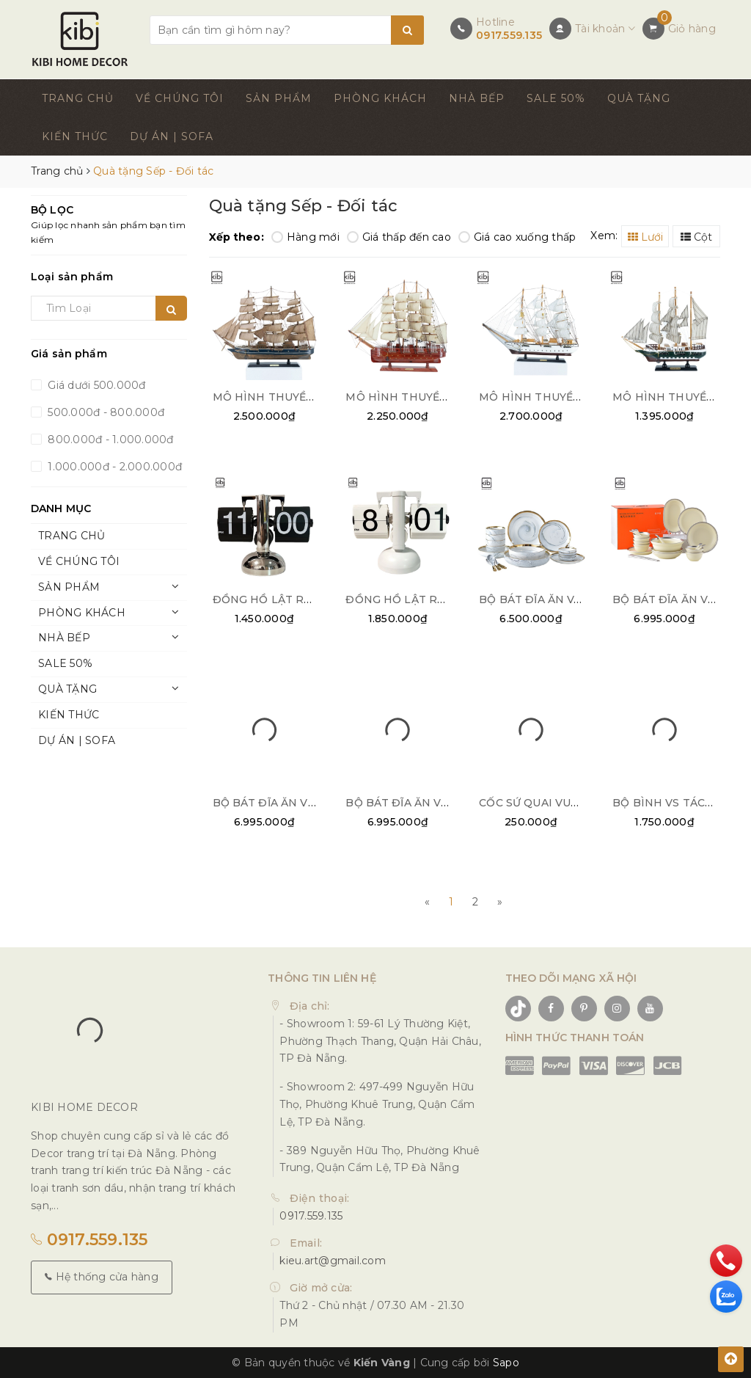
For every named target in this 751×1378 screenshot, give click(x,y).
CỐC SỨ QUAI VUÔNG (537, 801)
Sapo (506, 1361)
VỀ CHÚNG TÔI (180, 98)
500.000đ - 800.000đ (104, 412)
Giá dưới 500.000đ (95, 385)
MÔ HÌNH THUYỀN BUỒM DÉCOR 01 (313, 396)
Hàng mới (305, 237)
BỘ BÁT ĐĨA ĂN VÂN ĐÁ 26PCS (563, 598)
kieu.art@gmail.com (332, 1259)
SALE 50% (556, 98)
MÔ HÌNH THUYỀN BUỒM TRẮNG (571, 396)
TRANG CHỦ (78, 98)
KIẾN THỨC (75, 136)
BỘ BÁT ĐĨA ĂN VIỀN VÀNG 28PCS (306, 801)
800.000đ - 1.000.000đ (109, 439)
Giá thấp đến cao (399, 237)
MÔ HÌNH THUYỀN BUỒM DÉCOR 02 (446, 396)
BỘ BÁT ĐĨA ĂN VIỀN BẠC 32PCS (435, 801)
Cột (696, 237)
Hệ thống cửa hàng (101, 1276)
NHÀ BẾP (477, 98)
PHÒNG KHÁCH (380, 98)
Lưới (645, 237)
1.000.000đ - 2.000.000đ (113, 466)
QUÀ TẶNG (638, 98)
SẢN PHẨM (279, 98)
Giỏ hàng (692, 28)
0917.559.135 (509, 35)
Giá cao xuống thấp (517, 237)
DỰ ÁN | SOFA (171, 136)
